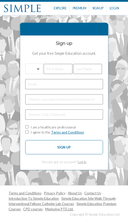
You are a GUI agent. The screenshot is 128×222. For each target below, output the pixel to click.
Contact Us (92, 193)
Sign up (64, 147)
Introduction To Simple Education (34, 198)
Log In (114, 8)
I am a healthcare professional (53, 127)
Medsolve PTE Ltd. (59, 209)
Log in (82, 162)
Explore (60, 8)
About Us (75, 193)
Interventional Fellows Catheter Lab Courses (41, 204)
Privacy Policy (54, 193)
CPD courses (33, 209)
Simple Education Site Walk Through (88, 198)
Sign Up (98, 8)
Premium (79, 8)
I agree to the (57, 132)
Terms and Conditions (67, 132)
